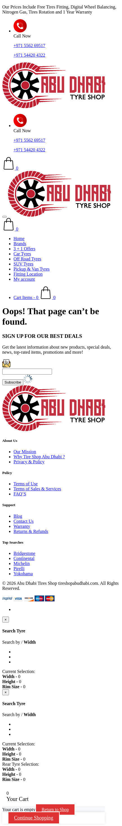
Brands (19, 243)
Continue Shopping (33, 818)
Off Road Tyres (27, 258)
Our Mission (24, 451)
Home (18, 238)
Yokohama (23, 573)
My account (24, 279)
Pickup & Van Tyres (31, 269)
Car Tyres (22, 253)
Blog (17, 516)
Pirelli (18, 568)
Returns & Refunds (30, 531)
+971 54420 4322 (29, 55)
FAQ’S (19, 493)
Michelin (21, 563)
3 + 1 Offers (24, 248)
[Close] (5, 620)
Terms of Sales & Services (37, 488)
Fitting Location (28, 274)
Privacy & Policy (28, 461)
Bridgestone (24, 553)
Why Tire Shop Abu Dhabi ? (39, 456)
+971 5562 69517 (29, 45)
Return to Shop (55, 809)
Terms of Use (25, 483)
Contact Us (23, 521)
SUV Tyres (23, 264)
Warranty (21, 526)
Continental (24, 558)
